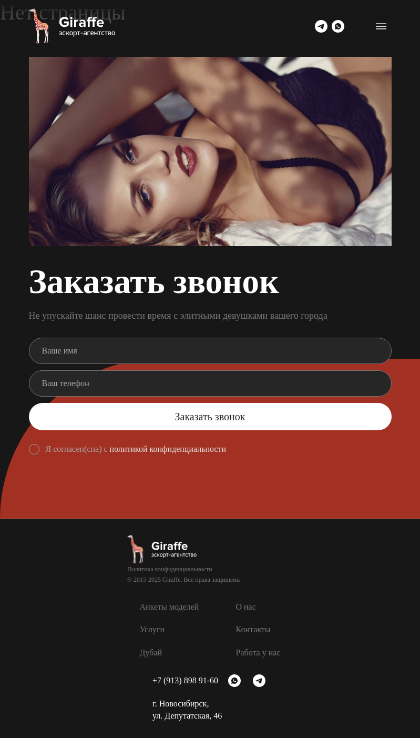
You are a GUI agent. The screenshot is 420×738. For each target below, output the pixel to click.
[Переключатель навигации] (381, 26)
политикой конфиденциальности (168, 448)
